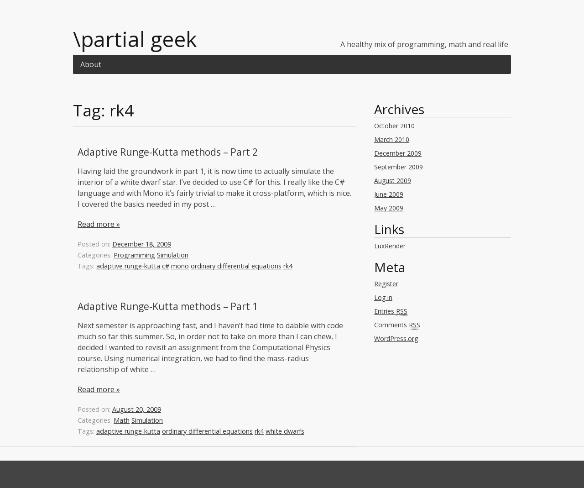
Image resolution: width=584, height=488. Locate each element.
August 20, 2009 (136, 409)
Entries (390, 311)
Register (386, 283)
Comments (397, 325)
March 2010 (391, 139)
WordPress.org (396, 338)
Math (122, 420)
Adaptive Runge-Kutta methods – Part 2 (168, 152)
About (90, 64)
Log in (383, 297)
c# (165, 266)
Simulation (172, 255)
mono (180, 266)
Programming (134, 255)
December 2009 (398, 153)
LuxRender (390, 245)
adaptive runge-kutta (128, 266)
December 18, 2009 (141, 244)
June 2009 (388, 194)
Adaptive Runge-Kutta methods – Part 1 (168, 306)
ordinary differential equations (236, 266)
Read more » (99, 224)
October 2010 (394, 125)
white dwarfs (285, 431)
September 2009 (398, 167)
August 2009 (392, 180)
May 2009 (388, 208)
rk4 (287, 266)
